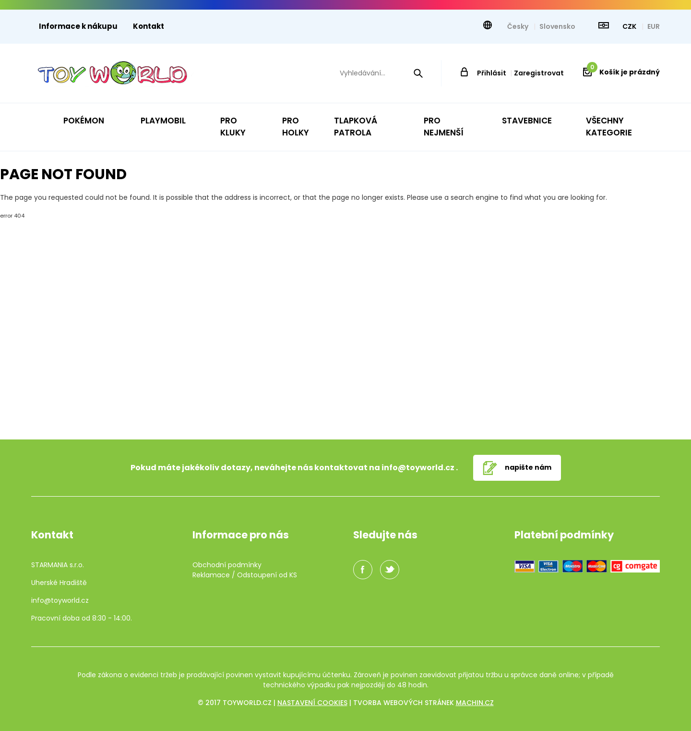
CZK (630, 26)
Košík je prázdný (623, 72)
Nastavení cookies (312, 702)
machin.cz (475, 702)
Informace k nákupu (78, 26)
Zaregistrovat (539, 73)
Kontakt (148, 26)
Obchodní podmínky (227, 565)
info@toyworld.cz (417, 467)
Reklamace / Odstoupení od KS (244, 575)
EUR (653, 26)
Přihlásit (491, 73)
